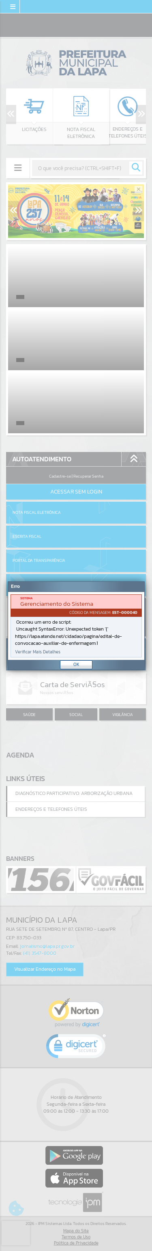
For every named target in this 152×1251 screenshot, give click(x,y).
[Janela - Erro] (76, 625)
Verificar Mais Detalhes (37, 652)
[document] (76, 626)
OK (76, 664)
